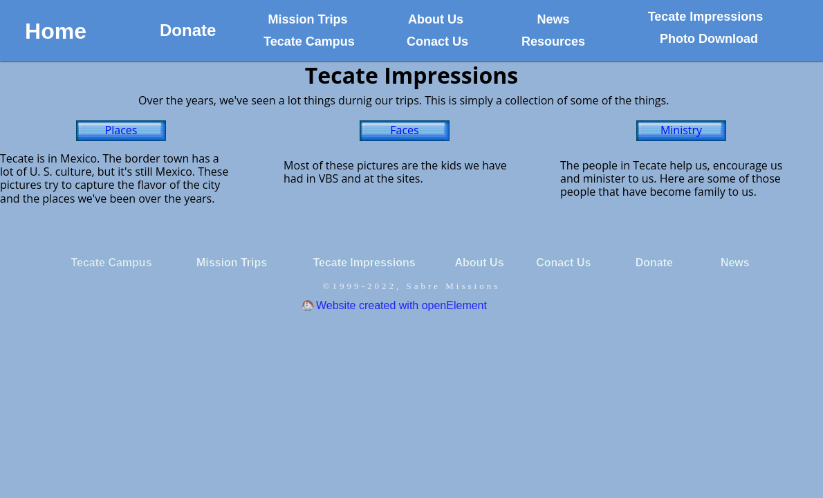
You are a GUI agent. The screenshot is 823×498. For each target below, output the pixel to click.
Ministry (681, 130)
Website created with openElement (401, 305)
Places (121, 130)
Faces (404, 130)
